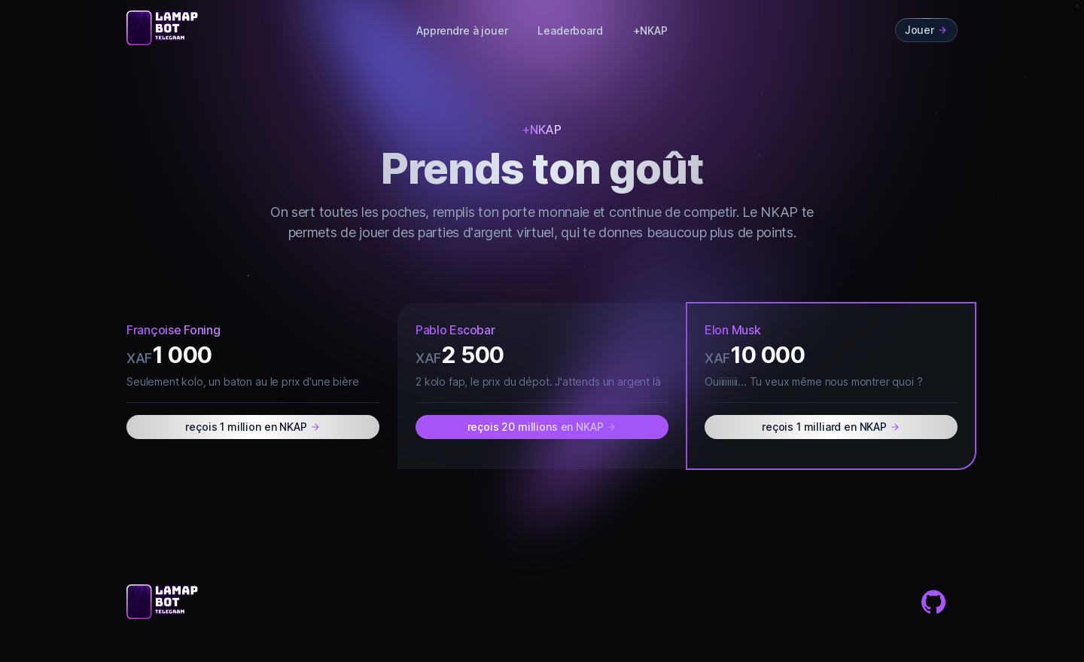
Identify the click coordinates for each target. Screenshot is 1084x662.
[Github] (933, 602)
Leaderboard (569, 30)
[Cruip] (164, 28)
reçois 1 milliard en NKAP (831, 426)
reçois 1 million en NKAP (252, 426)
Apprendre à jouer (461, 30)
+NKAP (650, 30)
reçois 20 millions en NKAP (542, 426)
